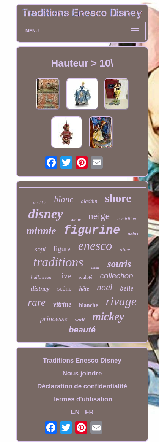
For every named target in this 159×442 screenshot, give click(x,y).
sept (40, 249)
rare (37, 302)
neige (99, 215)
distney (40, 288)
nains (133, 234)
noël (104, 287)
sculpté (86, 277)
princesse (54, 319)
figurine (91, 230)
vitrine (62, 304)
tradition (39, 202)
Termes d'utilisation (82, 399)
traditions (58, 262)
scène (64, 288)
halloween (41, 277)
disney (45, 214)
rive (65, 276)
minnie (41, 231)
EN (75, 412)
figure (61, 249)
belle (126, 288)
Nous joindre (82, 373)
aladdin (89, 201)
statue (76, 219)
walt (80, 319)
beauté (82, 329)
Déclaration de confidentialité (82, 386)
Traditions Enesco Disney (82, 360)
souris (119, 264)
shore (118, 198)
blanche (88, 305)
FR (89, 412)
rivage (121, 301)
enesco (95, 246)
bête (84, 289)
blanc (63, 199)
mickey (108, 316)
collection (116, 275)
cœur (95, 267)
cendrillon (126, 218)
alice (125, 250)
